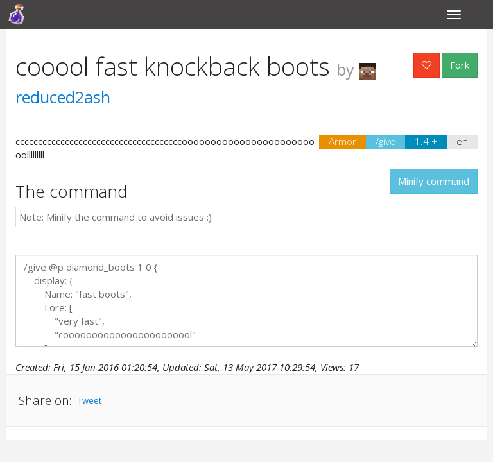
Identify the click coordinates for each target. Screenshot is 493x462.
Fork (459, 64)
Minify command (433, 181)
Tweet (89, 400)
